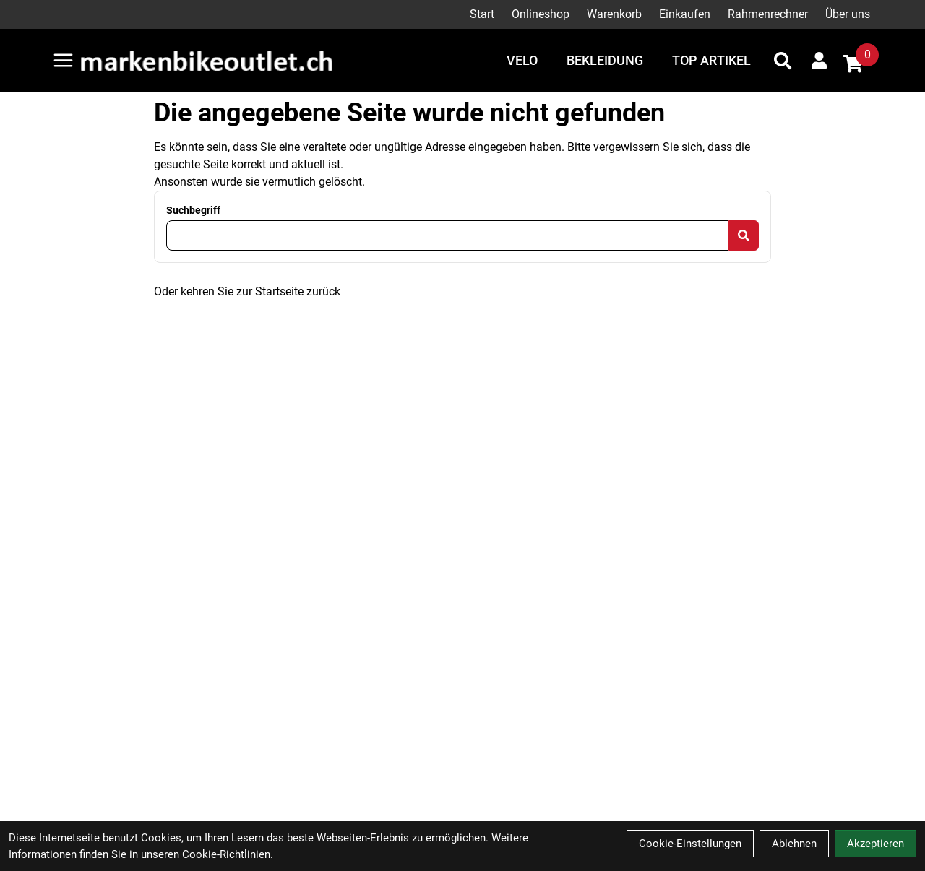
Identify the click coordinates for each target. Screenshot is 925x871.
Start (482, 14)
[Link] (63, 60)
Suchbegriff (193, 210)
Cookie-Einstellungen (690, 843)
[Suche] (782, 60)
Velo (522, 60)
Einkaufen (684, 14)
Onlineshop (540, 14)
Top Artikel (711, 60)
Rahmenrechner (768, 14)
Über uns (847, 14)
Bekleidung (605, 60)
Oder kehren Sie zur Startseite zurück (247, 291)
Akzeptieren (875, 843)
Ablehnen (794, 843)
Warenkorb (614, 14)
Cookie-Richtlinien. (227, 854)
